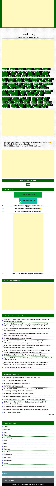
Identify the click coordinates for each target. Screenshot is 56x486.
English (26, 81)
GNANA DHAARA (14, 86)
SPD (45, 100)
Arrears (37, 74)
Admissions (5, 74)
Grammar (41, 86)
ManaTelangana (8, 455)
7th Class (13, 71)
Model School (24, 90)
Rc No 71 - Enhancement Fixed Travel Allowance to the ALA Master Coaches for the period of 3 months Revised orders (27, 330)
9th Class (29, 71)
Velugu (5, 441)
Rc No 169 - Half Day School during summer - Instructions (18, 338)
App (24, 74)
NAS (32, 90)
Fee (19, 83)
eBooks (11, 81)
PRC (47, 93)
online (3, 93)
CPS (41, 76)
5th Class (45, 69)
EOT (41, 81)
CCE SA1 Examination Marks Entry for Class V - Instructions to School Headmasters (24, 355)
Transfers (20, 104)
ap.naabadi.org (28, 34)
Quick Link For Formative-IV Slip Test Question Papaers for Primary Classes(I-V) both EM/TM (28, 142)
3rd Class (29, 69)
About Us (11, 480)
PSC (23, 95)
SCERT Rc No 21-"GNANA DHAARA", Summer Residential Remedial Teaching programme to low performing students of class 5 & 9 (26, 320)
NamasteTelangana (8, 438)
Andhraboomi (7, 449)
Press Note (4, 95)
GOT (29, 86)
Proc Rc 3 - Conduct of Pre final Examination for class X (18, 367)
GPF (35, 86)
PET (35, 93)
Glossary (4, 86)
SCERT (45, 97)
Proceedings (14, 95)
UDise (38, 104)
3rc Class (21, 69)
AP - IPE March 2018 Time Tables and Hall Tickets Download (18, 394)
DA (46, 76)
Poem (41, 93)
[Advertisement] (28, 13)
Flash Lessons (27, 83)
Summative (17, 102)
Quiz (40, 95)
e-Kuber (4, 81)
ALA (12, 74)
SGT (33, 100)
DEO (25, 78)
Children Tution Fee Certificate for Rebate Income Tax (18, 144)
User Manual (47, 104)
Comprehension (33, 76)
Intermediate (20, 88)
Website (28, 107)
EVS (3, 83)
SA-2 (39, 97)
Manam (6, 463)
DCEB (3, 78)
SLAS (39, 100)
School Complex (15, 100)
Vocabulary (5, 107)
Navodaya (39, 90)
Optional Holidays (13, 93)
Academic (45, 71)
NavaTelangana (7, 457)
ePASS (47, 81)
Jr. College (28, 88)
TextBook (46, 102)
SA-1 (33, 97)
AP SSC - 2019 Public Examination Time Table (15, 380)
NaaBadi (41, 484)
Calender (4, 76)
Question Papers (31, 95)
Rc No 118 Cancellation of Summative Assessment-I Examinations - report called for (24, 407)
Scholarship (5, 100)
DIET (44, 78)
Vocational (13, 107)
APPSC (30, 74)
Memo (9, 90)
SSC (9, 102)
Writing (44, 107)
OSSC (22, 93)
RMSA (21, 97)
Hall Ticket (4, 88)
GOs (23, 86)
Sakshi (5, 432)
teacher (25, 102)
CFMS (17, 76)
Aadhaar (37, 71)
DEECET (19, 78)
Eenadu (6, 427)
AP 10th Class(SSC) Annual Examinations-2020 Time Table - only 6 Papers (22, 378)
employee (19, 81)
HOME (6, 480)
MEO (16, 90)
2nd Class (12, 69)
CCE (11, 76)
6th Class (4, 71)
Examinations (11, 83)
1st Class (4, 69)
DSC (50, 78)
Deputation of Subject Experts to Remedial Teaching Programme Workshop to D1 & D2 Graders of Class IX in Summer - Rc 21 (28, 359)
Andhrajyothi (7, 429)
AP (17, 74)
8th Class (21, 71)
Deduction (10, 78)
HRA (12, 88)
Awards (44, 74)
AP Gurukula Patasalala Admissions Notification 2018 (17, 396)
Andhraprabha (7, 435)
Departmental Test (35, 78)
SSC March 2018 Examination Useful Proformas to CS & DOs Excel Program (23, 146)
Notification (48, 90)
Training (13, 104)
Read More (51, 414)
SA (27, 97)
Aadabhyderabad (8, 460)
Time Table (4, 104)
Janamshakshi (7, 466)
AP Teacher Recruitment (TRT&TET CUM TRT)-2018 (17, 383)
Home (28, 184)
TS (32, 104)
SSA (3, 102)
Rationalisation (5, 97)
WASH (21, 107)
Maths (43, 88)
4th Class (37, 69)
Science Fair (25, 100)
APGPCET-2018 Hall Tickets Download (13, 386)
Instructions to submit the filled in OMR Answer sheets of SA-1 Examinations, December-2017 (26, 409)
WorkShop (36, 107)
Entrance (34, 81)
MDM (3, 90)
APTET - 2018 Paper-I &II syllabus (12, 412)
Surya (5, 443)
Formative (36, 83)
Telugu (32, 102)
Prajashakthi (7, 452)
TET (39, 102)
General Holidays (46, 83)
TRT (27, 104)
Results (14, 97)
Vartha (5, 446)
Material (37, 88)
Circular (24, 76)
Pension (29, 93)
